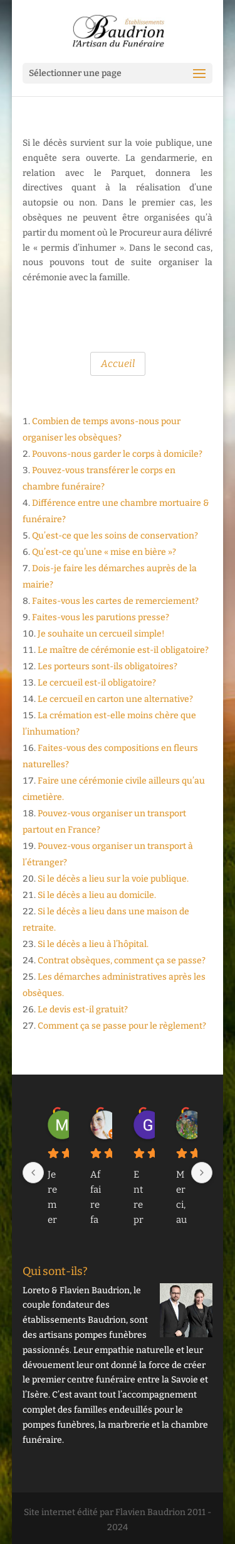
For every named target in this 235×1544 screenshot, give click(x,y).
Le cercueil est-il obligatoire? (97, 682)
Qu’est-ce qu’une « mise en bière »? (104, 552)
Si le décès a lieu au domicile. (97, 895)
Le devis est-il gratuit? (83, 1009)
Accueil (118, 364)
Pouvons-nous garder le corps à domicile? (117, 454)
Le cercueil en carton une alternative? (115, 699)
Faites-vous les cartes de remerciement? (115, 601)
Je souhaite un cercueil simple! (101, 633)
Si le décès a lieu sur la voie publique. (113, 878)
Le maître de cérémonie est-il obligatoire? (123, 650)
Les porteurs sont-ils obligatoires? (107, 666)
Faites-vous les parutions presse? (100, 617)
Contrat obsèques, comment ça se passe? (122, 960)
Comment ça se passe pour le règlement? (122, 1026)
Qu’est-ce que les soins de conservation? (115, 535)
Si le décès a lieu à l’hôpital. (93, 944)
